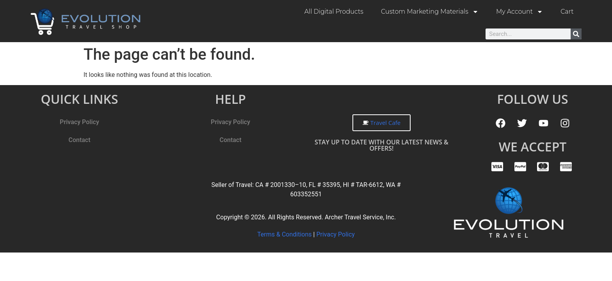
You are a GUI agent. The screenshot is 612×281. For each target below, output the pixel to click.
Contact (79, 140)
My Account (519, 12)
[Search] (576, 33)
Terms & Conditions (285, 234)
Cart (566, 11)
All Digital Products (333, 11)
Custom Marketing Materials (430, 12)
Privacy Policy (79, 122)
